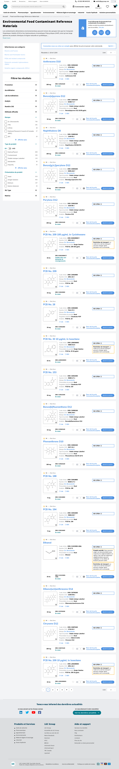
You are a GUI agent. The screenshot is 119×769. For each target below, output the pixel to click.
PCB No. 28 (49, 304)
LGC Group (47, 728)
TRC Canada (48, 750)
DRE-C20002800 (73, 308)
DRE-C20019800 (73, 480)
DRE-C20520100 (73, 65)
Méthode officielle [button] (21, 112)
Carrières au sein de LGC (51, 733)
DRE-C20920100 (73, 445)
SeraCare (47, 738)
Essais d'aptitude (21, 742)
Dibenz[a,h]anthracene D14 (58, 589)
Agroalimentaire (20, 733)
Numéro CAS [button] (21, 106)
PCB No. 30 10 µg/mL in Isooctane (61, 339)
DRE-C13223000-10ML (75, 546)
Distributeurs (78, 735)
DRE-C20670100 (73, 627)
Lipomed (47, 753)
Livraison (77, 738)
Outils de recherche (21, 728)
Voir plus (101, 27)
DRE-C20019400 (73, 513)
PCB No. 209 (50, 271)
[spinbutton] (81, 84)
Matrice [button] (21, 196)
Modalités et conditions (52, 764)
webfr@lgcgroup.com (102, 1)
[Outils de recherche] (14, 728)
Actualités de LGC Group (51, 730)
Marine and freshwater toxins (15, 55)
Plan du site (78, 740)
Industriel (19, 740)
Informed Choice (49, 745)
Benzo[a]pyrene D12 (54, 96)
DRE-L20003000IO (73, 342)
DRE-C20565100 (73, 410)
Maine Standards (49, 735)
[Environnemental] (14, 735)
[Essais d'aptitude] (14, 743)
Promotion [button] (21, 85)
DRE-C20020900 (73, 275)
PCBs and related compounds (15, 58)
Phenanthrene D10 (53, 441)
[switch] (10, 148)
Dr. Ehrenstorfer (69, 69)
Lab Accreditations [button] (21, 96)
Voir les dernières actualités (86, 713)
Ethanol (47, 542)
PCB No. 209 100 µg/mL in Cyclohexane (64, 234)
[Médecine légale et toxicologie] (14, 738)
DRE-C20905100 (73, 134)
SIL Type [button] (21, 190)
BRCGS (46, 743)
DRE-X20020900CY (73, 238)
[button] (84, 84)
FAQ (76, 733)
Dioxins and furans (11, 51)
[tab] (21, 85)
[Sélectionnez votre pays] (113, 1)
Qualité (14, 1)
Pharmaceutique (21, 730)
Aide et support (32, 1)
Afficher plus (22, 140)
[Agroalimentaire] (14, 733)
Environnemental (21, 735)
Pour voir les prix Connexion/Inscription (93, 84)
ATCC (45, 740)
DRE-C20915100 (73, 203)
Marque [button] (21, 117)
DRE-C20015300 (73, 376)
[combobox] (38, 7)
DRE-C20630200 (73, 169)
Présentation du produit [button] (21, 172)
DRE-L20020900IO (73, 664)
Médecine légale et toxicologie (24, 737)
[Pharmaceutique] (14, 730)
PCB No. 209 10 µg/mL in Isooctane (62, 660)
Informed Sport (49, 748)
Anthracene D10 (52, 61)
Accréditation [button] (21, 90)
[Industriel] (14, 740)
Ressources (22, 1)
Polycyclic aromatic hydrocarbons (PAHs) (16, 63)
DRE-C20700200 (73, 592)
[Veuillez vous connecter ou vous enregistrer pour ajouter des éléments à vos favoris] (73, 84)
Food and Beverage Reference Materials (24, 16)
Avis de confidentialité (68, 764)
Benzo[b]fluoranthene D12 (57, 406)
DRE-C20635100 (73, 100)
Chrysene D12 (50, 623)
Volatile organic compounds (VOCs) (17, 68)
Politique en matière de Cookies (86, 764)
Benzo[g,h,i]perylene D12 (56, 165)
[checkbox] (6, 121)
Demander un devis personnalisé (84, 743)
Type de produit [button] (21, 144)
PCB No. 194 (50, 509)
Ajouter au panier (108, 84)
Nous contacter (44, 1)
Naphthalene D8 (52, 130)
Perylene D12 (50, 199)
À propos (6, 1)
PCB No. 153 (50, 372)
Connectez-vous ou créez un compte (56, 46)
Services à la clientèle (81, 728)
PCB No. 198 (50, 476)
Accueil (5, 16)
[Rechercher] (64, 6)
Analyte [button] (21, 101)
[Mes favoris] (107, 6)
